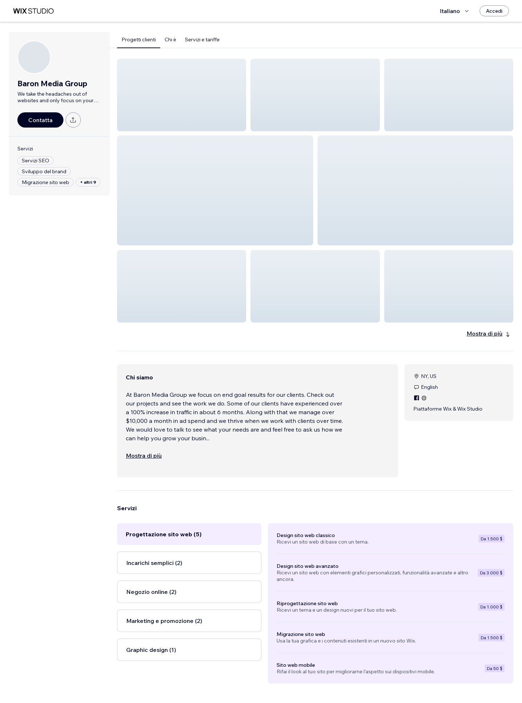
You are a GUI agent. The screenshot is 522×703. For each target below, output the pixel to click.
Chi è (170, 39)
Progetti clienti (138, 39)
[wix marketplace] (33, 11)
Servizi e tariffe (202, 39)
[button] (181, 95)
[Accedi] (494, 10)
